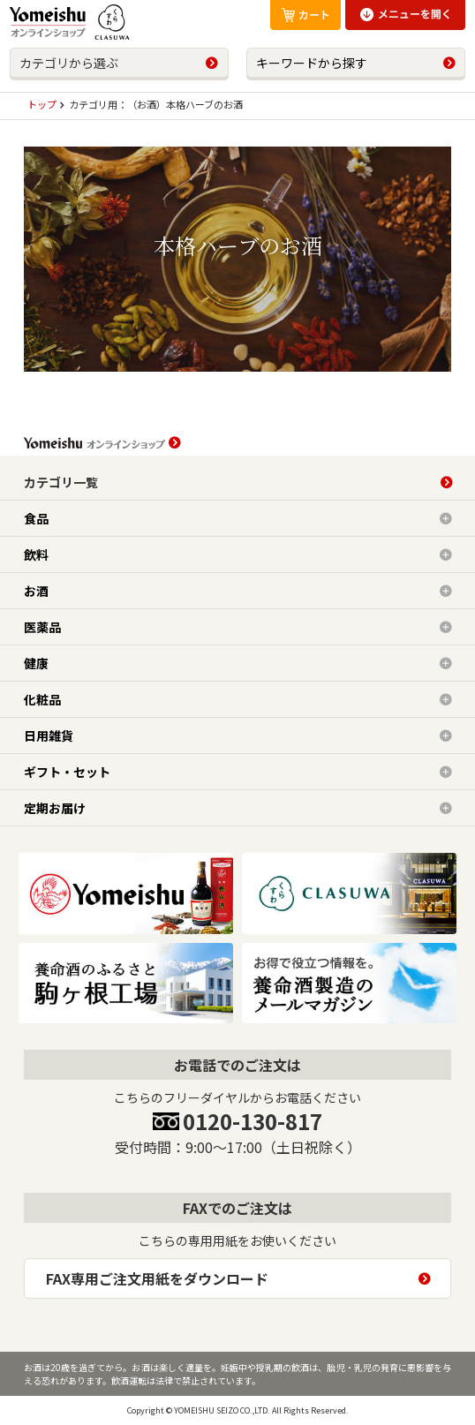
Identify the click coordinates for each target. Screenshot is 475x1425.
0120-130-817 (252, 1120)
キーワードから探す (311, 63)
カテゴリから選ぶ (68, 63)
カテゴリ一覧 (61, 482)
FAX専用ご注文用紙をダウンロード (157, 1278)
